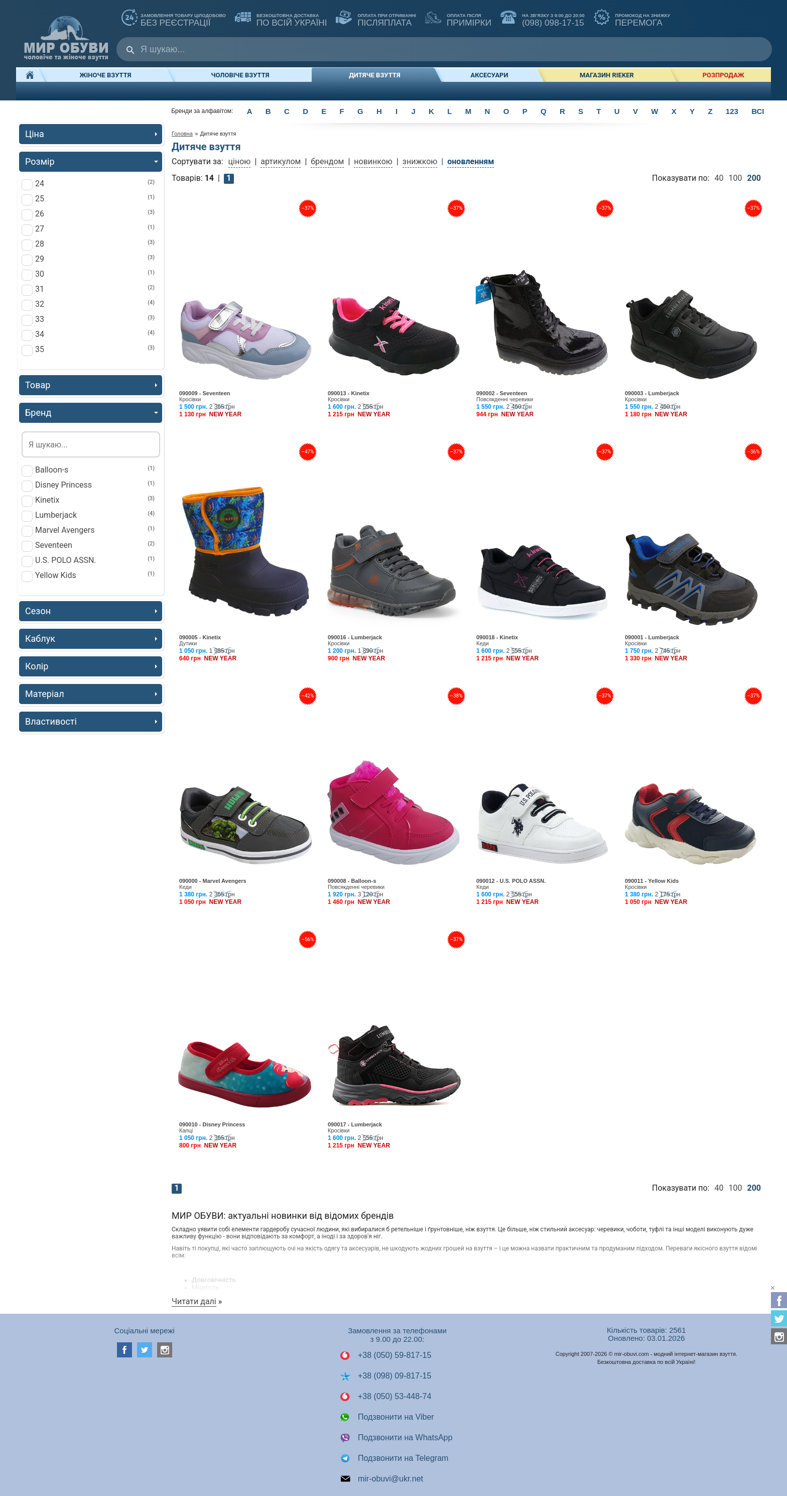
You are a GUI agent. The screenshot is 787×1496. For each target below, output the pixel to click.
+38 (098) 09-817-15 (386, 1375)
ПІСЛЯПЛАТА (376, 19)
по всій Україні (281, 19)
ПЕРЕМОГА (632, 19)
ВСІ (757, 111)
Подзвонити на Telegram (394, 1458)
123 (732, 111)
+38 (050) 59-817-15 (386, 1355)
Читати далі (194, 1301)
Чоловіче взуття (240, 75)
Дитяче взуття (374, 75)
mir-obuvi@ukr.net (382, 1478)
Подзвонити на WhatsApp (396, 1437)
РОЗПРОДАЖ (723, 75)
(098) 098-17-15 (542, 19)
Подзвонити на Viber (387, 1417)
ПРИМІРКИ (458, 19)
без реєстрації (173, 19)
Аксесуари (489, 75)
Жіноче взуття (106, 75)
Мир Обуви (66, 33)
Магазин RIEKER (607, 75)
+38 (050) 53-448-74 (386, 1396)
